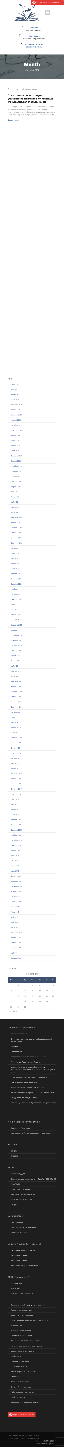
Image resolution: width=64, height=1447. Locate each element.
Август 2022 (15, 548)
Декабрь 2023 (16, 466)
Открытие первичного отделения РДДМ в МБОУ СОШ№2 (33, 1179)
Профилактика (16, 1356)
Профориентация (18, 1397)
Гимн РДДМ (15, 1184)
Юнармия (14, 1204)
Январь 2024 (16, 461)
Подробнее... (13, 120)
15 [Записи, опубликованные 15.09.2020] (18, 996)
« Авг (10, 1011)
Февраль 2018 (16, 773)
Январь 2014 (16, 958)
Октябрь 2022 (16, 538)
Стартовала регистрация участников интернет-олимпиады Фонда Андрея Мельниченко (31, 98)
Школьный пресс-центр (20, 1382)
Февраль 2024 (16, 456)
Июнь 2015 (15, 912)
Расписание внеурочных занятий (24, 1266)
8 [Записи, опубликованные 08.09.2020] (18, 991)
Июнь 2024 (15, 440)
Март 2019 (15, 732)
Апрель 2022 (15, 563)
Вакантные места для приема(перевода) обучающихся (33, 1092)
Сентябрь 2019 (16, 707)
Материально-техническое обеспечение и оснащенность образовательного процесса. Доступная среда (33, 1069)
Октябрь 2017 (16, 789)
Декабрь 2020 (16, 635)
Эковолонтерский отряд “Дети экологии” (27, 1305)
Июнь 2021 (15, 604)
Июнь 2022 (15, 553)
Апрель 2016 (15, 866)
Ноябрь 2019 (16, 697)
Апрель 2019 (15, 727)
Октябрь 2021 (16, 594)
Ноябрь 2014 (16, 943)
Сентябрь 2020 (16, 650)
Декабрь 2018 (16, 738)
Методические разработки (22, 1293)
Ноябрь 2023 (16, 471)
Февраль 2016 (16, 876)
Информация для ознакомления (23, 1227)
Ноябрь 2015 (16, 891)
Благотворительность (19, 1232)
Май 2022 (14, 558)
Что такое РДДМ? (18, 1174)
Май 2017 (14, 804)
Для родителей (17, 1222)
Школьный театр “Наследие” (22, 1315)
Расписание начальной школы (23, 1250)
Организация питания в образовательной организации (33, 1103)
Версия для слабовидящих (21, 1414)
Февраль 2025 (16, 404)
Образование (16, 1052)
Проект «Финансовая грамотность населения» (29, 1320)
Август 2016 (15, 850)
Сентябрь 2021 (16, 599)
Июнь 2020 (15, 661)
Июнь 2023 (15, 497)
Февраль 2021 (16, 625)
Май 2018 (14, 763)
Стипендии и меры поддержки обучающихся (29, 1077)
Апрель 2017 (15, 809)
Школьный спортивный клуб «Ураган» (26, 1402)
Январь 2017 (16, 825)
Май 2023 (14, 502)
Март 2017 (15, 814)
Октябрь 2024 (16, 425)
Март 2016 (15, 871)
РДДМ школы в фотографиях (22, 1199)
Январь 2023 (16, 522)
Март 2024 (15, 451)
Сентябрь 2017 (16, 794)
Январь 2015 (16, 937)
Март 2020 (15, 676)
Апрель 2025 (15, 394)
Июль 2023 (15, 492)
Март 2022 (15, 568)
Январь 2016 (16, 881)
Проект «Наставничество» (21, 1310)
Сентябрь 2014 (16, 948)
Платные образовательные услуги (24, 1082)
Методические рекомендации (23, 1194)
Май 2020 (14, 666)
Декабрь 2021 (16, 584)
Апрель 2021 (15, 615)
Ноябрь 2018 (16, 743)
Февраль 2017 (16, 820)
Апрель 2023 (15, 507)
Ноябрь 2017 (16, 784)
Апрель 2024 (15, 445)
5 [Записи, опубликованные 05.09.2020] (46, 985)
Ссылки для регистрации (20, 1189)
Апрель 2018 (15, 768)
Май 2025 (14, 389)
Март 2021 (15, 620)
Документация (16, 1283)
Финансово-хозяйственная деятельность (27, 1087)
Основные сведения (19, 1034)
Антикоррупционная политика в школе (26, 1346)
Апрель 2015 (15, 922)
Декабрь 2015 (16, 886)
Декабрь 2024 (16, 415)
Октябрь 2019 (16, 702)
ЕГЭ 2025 (14, 1151)
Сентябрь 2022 (16, 543)
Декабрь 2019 (16, 691)
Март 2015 (15, 927)
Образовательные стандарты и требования (28, 1057)
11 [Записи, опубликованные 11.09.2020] (40, 991)
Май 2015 (14, 917)
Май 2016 (14, 861)
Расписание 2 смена (19, 1260)
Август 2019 (15, 712)
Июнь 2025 (15, 384)
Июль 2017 (15, 799)
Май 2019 (14, 722)
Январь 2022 (16, 579)
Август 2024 (15, 435)
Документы (15, 1046)
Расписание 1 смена (19, 1255)
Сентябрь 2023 (16, 481)
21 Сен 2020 (15, 89)
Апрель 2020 (15, 671)
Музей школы (16, 1325)
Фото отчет (15, 1288)
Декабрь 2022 (16, 527)
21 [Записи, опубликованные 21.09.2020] (11, 1001)
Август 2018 (15, 758)
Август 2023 (15, 486)
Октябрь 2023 (16, 476)
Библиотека (15, 1377)
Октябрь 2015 (16, 896)
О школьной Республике (20, 1128)
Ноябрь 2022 (16, 533)
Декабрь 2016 (16, 830)
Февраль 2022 (16, 574)
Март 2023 (15, 512)
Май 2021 (14, 609)
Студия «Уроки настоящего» (22, 1387)
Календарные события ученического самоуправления (32, 1133)
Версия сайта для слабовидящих (47, 2)
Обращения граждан (19, 1366)
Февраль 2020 (16, 681)
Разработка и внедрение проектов (25, 1341)
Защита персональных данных (23, 1371)
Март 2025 (15, 399)
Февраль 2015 (16, 932)
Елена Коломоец (31, 89)
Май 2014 (14, 953)
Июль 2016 (15, 855)
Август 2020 (15, 656)
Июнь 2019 (15, 717)
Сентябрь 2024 (16, 430)
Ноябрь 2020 (16, 640)
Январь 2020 (16, 686)
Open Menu (47, 12)
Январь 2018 (16, 779)
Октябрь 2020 (16, 645)
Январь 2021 (16, 630)
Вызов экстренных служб (21, 1330)
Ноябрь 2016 (16, 835)
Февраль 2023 (16, 517)
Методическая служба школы (22, 1351)
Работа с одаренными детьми (23, 1392)
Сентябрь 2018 (16, 753)
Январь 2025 (16, 410)
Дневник (34, 27)
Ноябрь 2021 (16, 589)
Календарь (34, 36)
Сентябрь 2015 (16, 902)
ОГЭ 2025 (14, 1156)
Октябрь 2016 (16, 840)
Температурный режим (20, 1361)
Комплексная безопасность (22, 1336)
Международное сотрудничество (24, 1098)
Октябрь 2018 (16, 748)
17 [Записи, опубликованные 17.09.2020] (32, 996)
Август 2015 (15, 907)
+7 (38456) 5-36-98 (34, 44)
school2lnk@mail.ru (34, 46)
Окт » (15, 1011)
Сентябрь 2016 (16, 845)
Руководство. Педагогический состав (26, 1062)
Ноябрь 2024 (16, 420)
